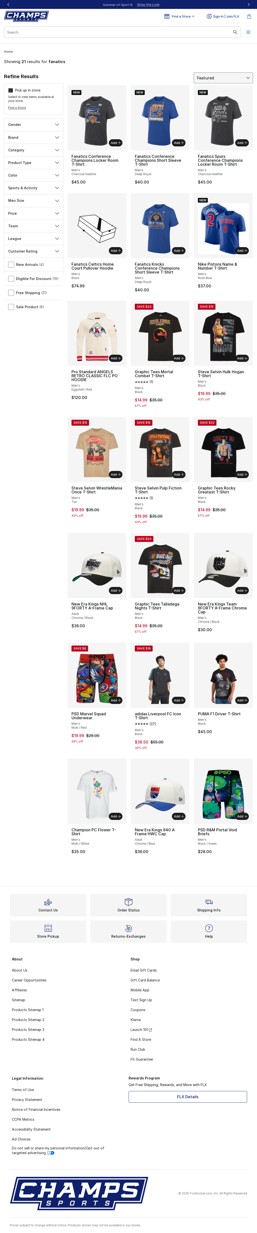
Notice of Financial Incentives (36, 1109)
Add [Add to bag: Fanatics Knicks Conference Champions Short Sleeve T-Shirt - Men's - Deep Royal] (179, 251)
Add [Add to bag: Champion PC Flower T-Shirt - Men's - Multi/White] (116, 816)
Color (33, 175)
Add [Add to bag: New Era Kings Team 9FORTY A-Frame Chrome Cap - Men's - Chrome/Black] (242, 590)
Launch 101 (141, 1029)
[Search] (121, 32)
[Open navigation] (247, 32)
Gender (33, 124)
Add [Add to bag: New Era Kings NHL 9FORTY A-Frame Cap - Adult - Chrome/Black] (116, 590)
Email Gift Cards (144, 970)
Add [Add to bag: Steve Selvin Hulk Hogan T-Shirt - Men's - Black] (242, 358)
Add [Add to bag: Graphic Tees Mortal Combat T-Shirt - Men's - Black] (179, 358)
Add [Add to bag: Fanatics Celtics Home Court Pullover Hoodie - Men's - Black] (116, 251)
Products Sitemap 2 (28, 1020)
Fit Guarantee (142, 1059)
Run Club (138, 1049)
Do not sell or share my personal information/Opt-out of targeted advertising (58, 1150)
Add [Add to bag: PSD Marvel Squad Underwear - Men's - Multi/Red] (116, 700)
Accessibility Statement (31, 1129)
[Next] (248, 4)
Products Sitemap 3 (28, 1029)
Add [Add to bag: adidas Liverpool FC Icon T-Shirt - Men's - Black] (179, 700)
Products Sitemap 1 (28, 1010)
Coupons (138, 1010)
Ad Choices (21, 1139)
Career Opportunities (29, 980)
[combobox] (121, 32)
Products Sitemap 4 (28, 1039)
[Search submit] (233, 32)
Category (33, 150)
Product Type (33, 163)
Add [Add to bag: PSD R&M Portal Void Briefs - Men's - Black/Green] (242, 816)
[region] (128, 4)
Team (33, 226)
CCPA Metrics (23, 1119)
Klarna (136, 1020)
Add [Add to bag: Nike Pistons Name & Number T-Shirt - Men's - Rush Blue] (242, 251)
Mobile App (140, 990)
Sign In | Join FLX (223, 16)
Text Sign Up (141, 1000)
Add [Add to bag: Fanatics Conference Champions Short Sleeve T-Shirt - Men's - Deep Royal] (179, 143)
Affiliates (19, 990)
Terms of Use (23, 1090)
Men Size (33, 200)
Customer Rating (33, 251)
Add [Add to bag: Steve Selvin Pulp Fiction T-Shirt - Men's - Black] (179, 474)
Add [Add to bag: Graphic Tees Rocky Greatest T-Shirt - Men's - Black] (242, 474)
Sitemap (18, 1000)
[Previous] (8, 4)
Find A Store (141, 1039)
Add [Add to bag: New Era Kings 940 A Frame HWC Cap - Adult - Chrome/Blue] (179, 816)
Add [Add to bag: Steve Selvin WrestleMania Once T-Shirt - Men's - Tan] (116, 474)
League (33, 238)
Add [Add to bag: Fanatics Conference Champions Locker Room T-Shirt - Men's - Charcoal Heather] (116, 143)
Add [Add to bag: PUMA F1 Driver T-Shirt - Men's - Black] (242, 700)
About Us (19, 970)
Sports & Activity (33, 188)
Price (33, 213)
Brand (33, 137)
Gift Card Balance (145, 980)
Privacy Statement (27, 1099)
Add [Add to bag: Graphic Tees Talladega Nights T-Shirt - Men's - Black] (179, 590)
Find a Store (17, 108)
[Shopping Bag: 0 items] (249, 16)
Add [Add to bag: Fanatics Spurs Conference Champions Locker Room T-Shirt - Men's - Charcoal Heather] (242, 143)
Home (8, 51)
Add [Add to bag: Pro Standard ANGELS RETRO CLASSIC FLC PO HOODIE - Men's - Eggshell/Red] (116, 358)
